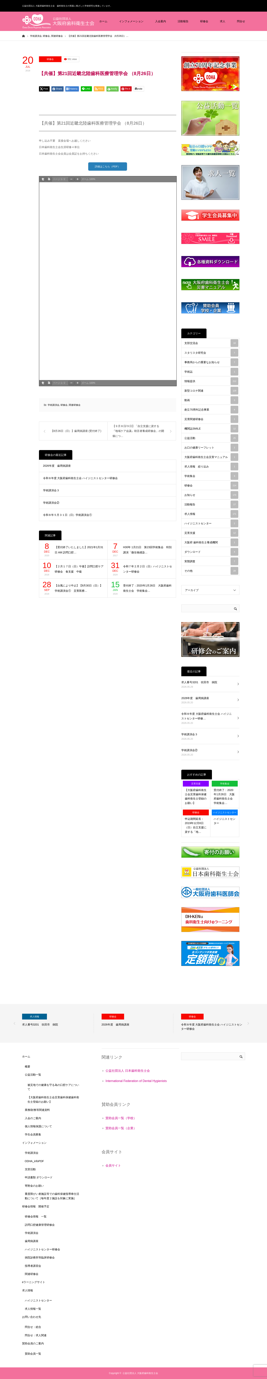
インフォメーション (131, 21)
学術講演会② (51, 503)
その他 (211, 571)
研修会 (204, 21)
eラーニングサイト (33, 1282)
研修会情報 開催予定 (35, 1206)
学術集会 (211, 476)
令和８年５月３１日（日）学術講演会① (67, 515)
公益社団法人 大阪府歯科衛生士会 (140, 1373)
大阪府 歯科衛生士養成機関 (211, 542)
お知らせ (211, 495)
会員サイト (113, 1165)
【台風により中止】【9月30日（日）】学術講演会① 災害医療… (79, 589)
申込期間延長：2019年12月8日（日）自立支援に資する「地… (196, 825)
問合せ (241, 21)
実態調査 (211, 561)
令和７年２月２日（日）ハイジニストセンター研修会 (147, 570)
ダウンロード (211, 552)
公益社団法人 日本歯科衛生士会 (127, 1070)
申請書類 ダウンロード (39, 1177)
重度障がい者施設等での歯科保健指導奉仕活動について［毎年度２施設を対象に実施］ (52, 1196)
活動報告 (183, 21)
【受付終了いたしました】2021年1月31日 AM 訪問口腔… (79, 551)
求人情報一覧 (33, 1308)
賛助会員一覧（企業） (121, 1128)
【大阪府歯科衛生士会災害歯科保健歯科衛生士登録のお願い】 (196, 796)
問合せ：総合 (33, 1326)
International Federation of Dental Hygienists (136, 1081)
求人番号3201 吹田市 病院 (199, 682)
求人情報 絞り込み (211, 466)
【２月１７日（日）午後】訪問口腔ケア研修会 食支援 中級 (79, 570)
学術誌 (211, 372)
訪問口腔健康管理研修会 (40, 1224)
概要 (27, 1066)
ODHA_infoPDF (34, 1161)
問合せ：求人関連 (36, 1335)
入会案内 (160, 21)
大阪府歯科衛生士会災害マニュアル (211, 457)
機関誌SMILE (211, 428)
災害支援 (211, 533)
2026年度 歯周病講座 (57, 466)
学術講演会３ (51, 491)
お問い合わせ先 (31, 1316)
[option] (58, 1023)
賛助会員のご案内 (33, 1343)
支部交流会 (211, 343)
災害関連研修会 (211, 419)
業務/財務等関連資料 (37, 1109)
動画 (211, 400)
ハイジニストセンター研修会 (42, 1249)
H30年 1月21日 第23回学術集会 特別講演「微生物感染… (147, 551)
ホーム (103, 21)
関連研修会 (74, 406)
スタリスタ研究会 (211, 353)
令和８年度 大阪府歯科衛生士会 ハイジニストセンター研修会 (80, 479)
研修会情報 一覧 (36, 1216)
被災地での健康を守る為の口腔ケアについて (53, 1087)
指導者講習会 (33, 1265)
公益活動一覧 (33, 1074)
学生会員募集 (33, 1134)
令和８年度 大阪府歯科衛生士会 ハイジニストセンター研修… (206, 716)
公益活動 (211, 438)
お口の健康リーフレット (211, 447)
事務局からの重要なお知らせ (211, 362)
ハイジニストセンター (211, 523)
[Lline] (86, 88)
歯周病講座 (31, 1241)
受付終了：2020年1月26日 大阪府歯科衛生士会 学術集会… (147, 589)
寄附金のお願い (34, 1185)
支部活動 (30, 1169)
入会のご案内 (33, 1118)
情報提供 (211, 381)
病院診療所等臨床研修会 (40, 1257)
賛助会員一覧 (33, 1353)
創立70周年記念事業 (211, 409)
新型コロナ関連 (211, 391)
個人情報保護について (38, 1126)
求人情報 (211, 514)
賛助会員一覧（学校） (121, 1118)
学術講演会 (53, 406)
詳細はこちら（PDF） (107, 167)
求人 (222, 21)
